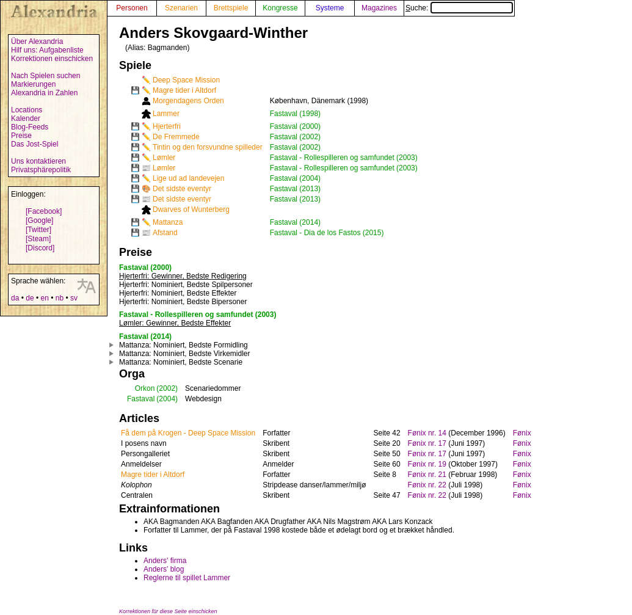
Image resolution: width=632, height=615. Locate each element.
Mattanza (168, 222)
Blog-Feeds (29, 127)
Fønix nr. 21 (427, 474)
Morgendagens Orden (188, 100)
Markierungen (33, 84)
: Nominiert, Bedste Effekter (178, 293)
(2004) (167, 399)
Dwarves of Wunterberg (191, 209)
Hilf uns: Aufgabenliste (47, 50)
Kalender (25, 118)
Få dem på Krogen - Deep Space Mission (188, 433)
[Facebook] (44, 211)
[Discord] (40, 248)
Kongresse (280, 8)
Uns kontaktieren (38, 161)
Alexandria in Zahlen (44, 93)
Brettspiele (231, 8)
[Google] (39, 220)
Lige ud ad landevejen (188, 178)
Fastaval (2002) (295, 137)
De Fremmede (176, 137)
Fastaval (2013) (295, 188)
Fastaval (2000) (295, 126)
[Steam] (38, 239)
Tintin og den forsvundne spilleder (208, 147)
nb (60, 298)
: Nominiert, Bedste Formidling (183, 345)
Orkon (145, 388)
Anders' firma (164, 560)
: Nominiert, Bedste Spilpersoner (186, 284)
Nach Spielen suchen (45, 75)
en (44, 298)
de (30, 298)
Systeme (330, 8)
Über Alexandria (37, 41)
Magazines (379, 8)
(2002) (167, 388)
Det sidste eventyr (182, 188)
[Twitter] (38, 229)
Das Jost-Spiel (34, 144)
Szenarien (181, 8)
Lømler (164, 157)
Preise (21, 135)
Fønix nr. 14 (427, 433)
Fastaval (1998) (295, 113)
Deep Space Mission (186, 80)
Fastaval (140, 399)
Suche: (459, 8)
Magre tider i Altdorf (184, 90)
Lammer (166, 113)
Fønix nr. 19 (427, 464)
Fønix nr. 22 (427, 485)
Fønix (522, 433)
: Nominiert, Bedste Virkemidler (184, 353)
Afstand (165, 232)
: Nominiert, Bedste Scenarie (180, 362)
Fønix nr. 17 (427, 443)
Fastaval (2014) (295, 222)
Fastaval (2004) (295, 178)
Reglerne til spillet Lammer (186, 577)
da (15, 298)
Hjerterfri (167, 126)
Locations (26, 110)
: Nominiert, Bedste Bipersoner (183, 301)
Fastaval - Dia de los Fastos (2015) (327, 232)
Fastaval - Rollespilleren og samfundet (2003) (344, 157)
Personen (131, 8)
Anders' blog (163, 569)
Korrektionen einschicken (52, 58)
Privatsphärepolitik (41, 170)
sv (74, 298)
